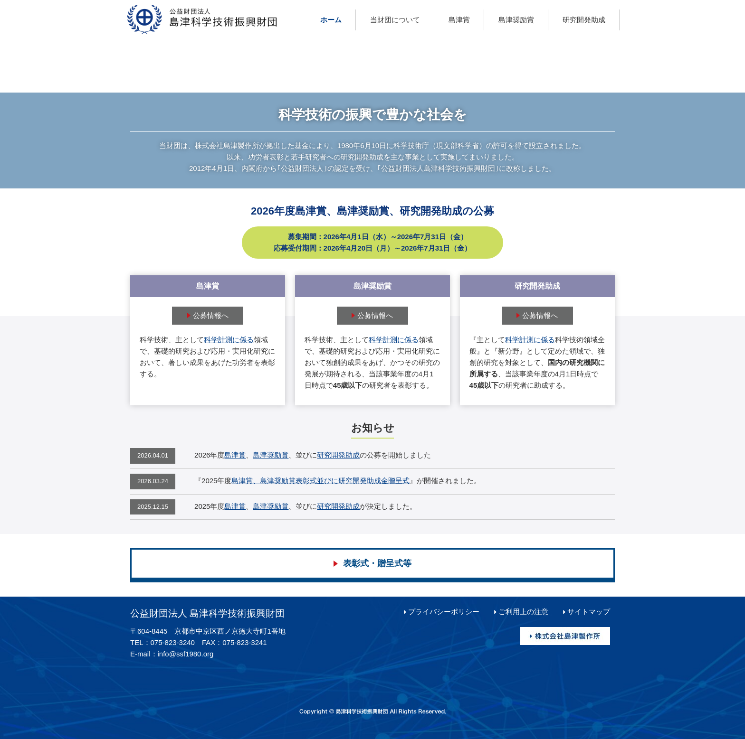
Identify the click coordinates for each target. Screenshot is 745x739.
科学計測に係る (229, 340)
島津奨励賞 (270, 455)
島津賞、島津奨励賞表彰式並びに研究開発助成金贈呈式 (320, 481)
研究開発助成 (338, 455)
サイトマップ (588, 612)
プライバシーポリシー (443, 612)
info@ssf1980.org (186, 654)
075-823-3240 (173, 642)
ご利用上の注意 (523, 612)
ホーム (331, 20)
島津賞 (235, 455)
